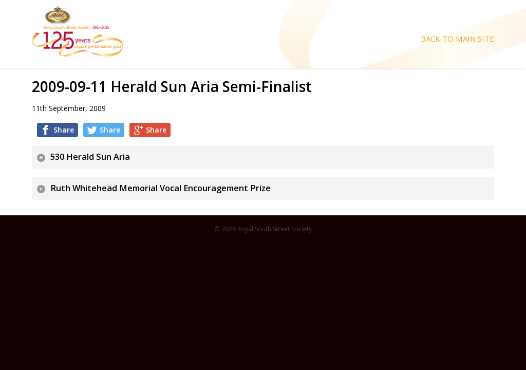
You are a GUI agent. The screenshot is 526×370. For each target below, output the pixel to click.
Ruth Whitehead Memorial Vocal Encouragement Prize (160, 188)
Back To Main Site (457, 38)
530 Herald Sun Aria (90, 156)
